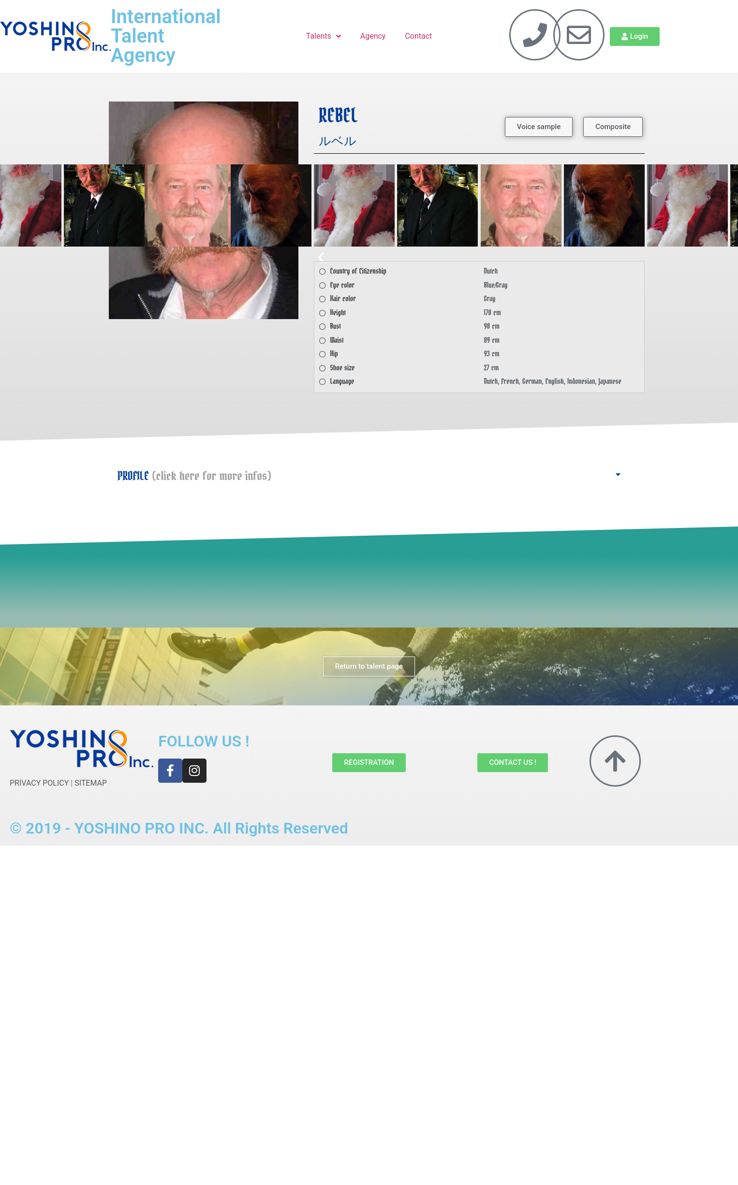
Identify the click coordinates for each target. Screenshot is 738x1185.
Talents (323, 36)
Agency (373, 36)
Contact (418, 36)
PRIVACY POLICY (39, 783)
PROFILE (194, 476)
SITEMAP (90, 783)
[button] (539, 127)
